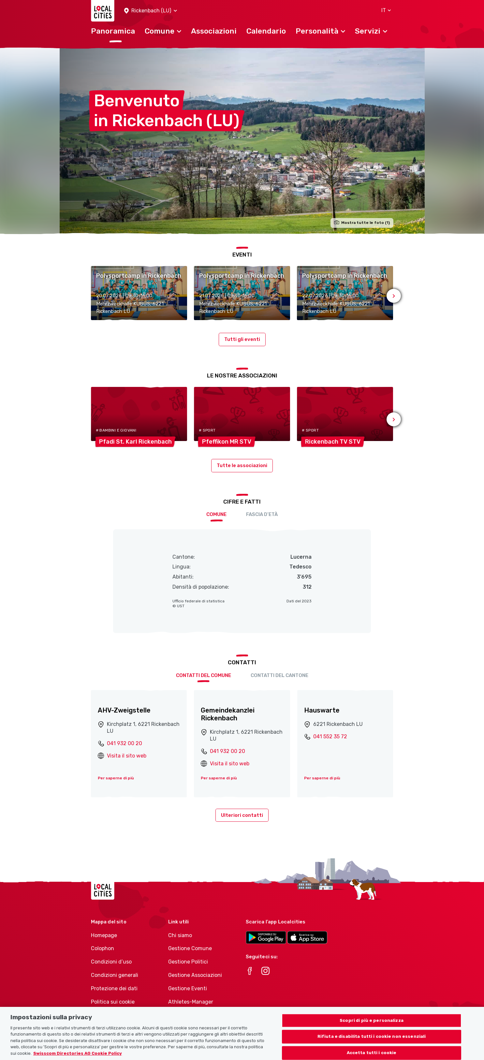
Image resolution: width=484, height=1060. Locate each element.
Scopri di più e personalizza (371, 1029)
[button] (150, 10)
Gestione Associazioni (195, 975)
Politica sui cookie (113, 1002)
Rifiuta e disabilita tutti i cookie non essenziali (371, 1045)
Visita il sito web (126, 756)
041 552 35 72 (330, 736)
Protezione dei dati (114, 988)
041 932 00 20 (124, 743)
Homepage (104, 935)
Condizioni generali (114, 975)
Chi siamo (180, 935)
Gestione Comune (190, 948)
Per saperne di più (116, 778)
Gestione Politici (188, 962)
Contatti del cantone (279, 675)
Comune (216, 514)
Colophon (102, 948)
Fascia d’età (262, 514)
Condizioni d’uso (111, 962)
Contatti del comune (203, 675)
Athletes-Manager (190, 1002)
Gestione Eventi (187, 988)
